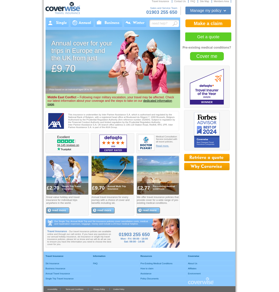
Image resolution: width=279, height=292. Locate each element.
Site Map (205, 1)
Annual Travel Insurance (58, 273)
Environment (194, 273)
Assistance (146, 273)
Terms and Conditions (75, 289)
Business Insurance (55, 268)
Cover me (206, 56)
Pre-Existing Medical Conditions (156, 263)
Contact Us (180, 1)
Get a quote (208, 36)
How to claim (146, 268)
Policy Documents (149, 278)
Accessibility (52, 289)
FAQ (193, 1)
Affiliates (192, 268)
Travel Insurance (161, 1)
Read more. (162, 145)
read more (59, 210)
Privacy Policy (99, 289)
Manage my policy (208, 10)
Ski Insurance (52, 263)
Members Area (221, 1)
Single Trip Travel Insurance (60, 278)
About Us (192, 263)
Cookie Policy (118, 289)
